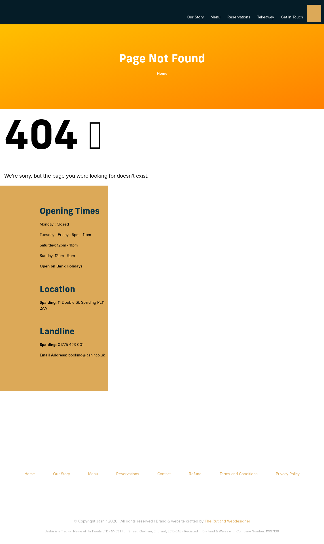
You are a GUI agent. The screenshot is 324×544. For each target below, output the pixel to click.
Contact (164, 474)
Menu (216, 17)
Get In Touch (292, 17)
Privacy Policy (288, 474)
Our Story (195, 17)
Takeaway (265, 17)
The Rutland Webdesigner (227, 521)
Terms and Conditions (239, 474)
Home (162, 73)
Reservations (238, 17)
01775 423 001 (71, 345)
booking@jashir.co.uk (86, 355)
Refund (195, 474)
